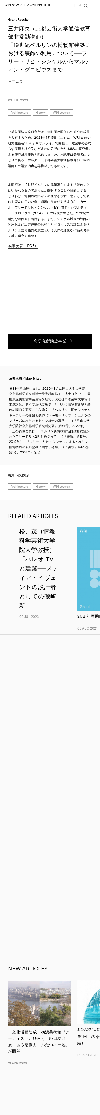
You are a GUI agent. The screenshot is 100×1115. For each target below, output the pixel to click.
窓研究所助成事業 (50, 341)
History (40, 112)
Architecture (19, 112)
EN (79, 5)
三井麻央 (15, 81)
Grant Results (18, 19)
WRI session (61, 112)
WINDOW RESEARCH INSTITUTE (28, 5)
